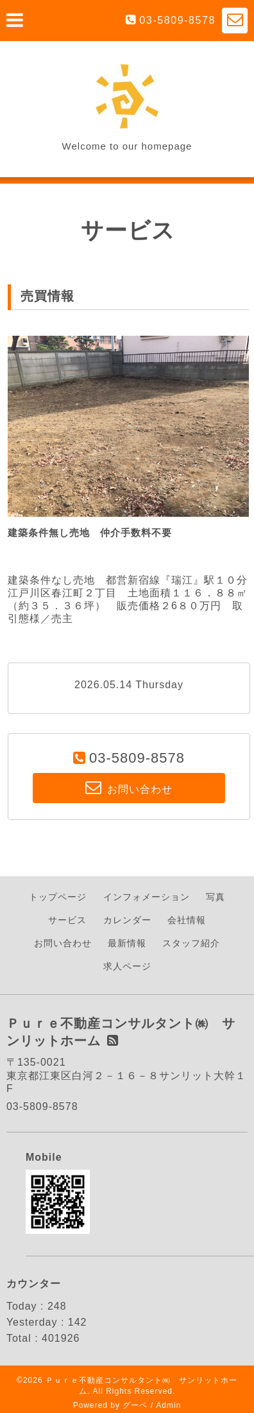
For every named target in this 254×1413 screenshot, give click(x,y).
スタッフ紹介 (191, 943)
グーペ (135, 1405)
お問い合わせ (63, 943)
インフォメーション (146, 897)
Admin (168, 1405)
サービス (67, 920)
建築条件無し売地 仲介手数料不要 (90, 532)
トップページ (58, 897)
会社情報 (186, 920)
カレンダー (127, 920)
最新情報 (127, 943)
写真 (215, 897)
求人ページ (127, 966)
